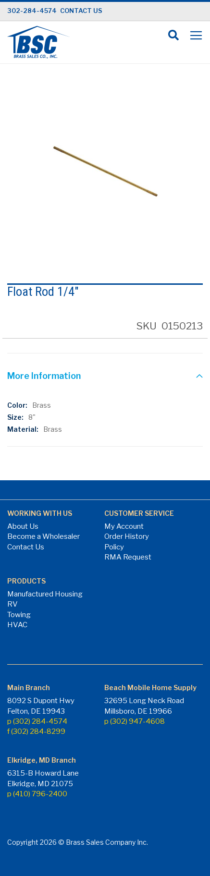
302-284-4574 (32, 10)
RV (12, 604)
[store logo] (38, 42)
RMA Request (127, 557)
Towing (19, 614)
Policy (114, 547)
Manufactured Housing (45, 594)
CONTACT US (81, 10)
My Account (124, 526)
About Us (22, 526)
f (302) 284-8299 (36, 731)
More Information (44, 376)
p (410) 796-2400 (37, 794)
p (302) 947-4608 (134, 721)
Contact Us (25, 547)
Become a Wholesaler (43, 536)
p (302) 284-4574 (37, 721)
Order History (126, 536)
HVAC (17, 624)
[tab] (105, 377)
